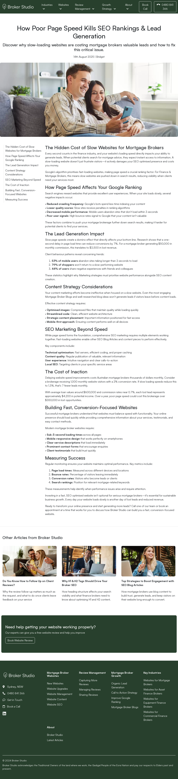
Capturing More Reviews (88, 682)
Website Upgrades (57, 688)
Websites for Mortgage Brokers (156, 682)
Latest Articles (55, 740)
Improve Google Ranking (120, 700)
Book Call (145, 6)
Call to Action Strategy (124, 692)
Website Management (59, 694)
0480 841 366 (164, 6)
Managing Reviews (90, 689)
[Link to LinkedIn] (4, 713)
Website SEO (54, 704)
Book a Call (11, 706)
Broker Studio (55, 734)
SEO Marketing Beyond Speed (23, 179)
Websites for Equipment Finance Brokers (154, 702)
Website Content (57, 699)
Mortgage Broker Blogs (124, 707)
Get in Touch (12, 700)
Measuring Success (16, 199)
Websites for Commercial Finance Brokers (155, 715)
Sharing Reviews (88, 694)
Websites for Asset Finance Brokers (154, 691)
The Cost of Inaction (17, 185)
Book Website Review (20, 640)
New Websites (55, 683)
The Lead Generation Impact (21, 165)
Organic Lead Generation (119, 685)
